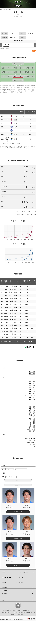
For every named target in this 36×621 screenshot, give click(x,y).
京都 (15, 116)
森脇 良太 (32, 399)
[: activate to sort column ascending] (6, 112)
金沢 (11, 337)
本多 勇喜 (32, 387)
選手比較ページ (18, 511)
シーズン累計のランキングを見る (26, 214)
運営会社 (25, 610)
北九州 (11, 292)
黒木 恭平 (32, 385)
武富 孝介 (32, 409)
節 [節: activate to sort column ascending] (1, 281)
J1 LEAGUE (4, 587)
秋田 (15, 134)
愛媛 (11, 319)
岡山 (11, 331)
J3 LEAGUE (4, 593)
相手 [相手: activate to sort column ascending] (10, 281)
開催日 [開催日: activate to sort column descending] (6, 281)
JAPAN (21, 577)
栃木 (11, 304)
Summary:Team (23, 572)
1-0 (17, 289)
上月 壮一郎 (31, 429)
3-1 (17, 307)
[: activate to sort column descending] (2, 112)
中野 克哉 (32, 425)
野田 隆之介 (31, 442)
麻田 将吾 (32, 393)
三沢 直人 (32, 431)
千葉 (11, 286)
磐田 (11, 325)
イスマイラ (32, 446)
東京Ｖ (11, 295)
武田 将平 (32, 419)
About (21, 582)
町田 (11, 289)
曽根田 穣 (32, 415)
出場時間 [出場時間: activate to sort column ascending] (25, 281)
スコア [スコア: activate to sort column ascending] (16, 281)
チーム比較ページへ (18, 480)
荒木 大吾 (32, 411)
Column (4, 582)
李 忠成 (32, 444)
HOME (1, 9)
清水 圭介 (32, 372)
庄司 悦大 (32, 413)
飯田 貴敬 (32, 381)
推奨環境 (9, 610)
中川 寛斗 (32, 417)
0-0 (17, 301)
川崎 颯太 (32, 421)
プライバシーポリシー (17, 610)
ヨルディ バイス (30, 395)
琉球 (11, 301)
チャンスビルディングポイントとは (25, 211)
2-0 (17, 295)
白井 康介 (32, 397)
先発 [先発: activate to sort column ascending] (27, 112)
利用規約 (5, 610)
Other (3, 600)
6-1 (17, 292)
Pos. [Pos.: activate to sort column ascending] (30, 281)
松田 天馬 (32, 407)
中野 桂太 (32, 423)
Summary (4, 597)
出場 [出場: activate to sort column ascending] (21, 112)
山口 (11, 298)
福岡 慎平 (32, 427)
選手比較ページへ (18, 485)
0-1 (17, 325)
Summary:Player (6, 577)
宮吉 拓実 (32, 440)
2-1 (17, 286)
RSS (34, 50)
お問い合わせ (30, 610)
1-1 (17, 313)
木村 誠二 (32, 383)
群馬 (11, 313)
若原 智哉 (32, 374)
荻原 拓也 (32, 391)
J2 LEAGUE (4, 590)
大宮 (11, 322)
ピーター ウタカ (30, 438)
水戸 (15, 127)
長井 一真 (32, 389)
